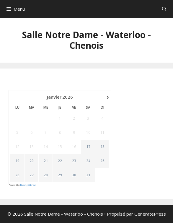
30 (74, 175)
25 (102, 161)
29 (60, 175)
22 (60, 161)
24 (88, 161)
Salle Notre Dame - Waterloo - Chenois (86, 40)
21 (46, 161)
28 (46, 175)
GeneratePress (150, 214)
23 (74, 161)
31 (88, 175)
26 (17, 175)
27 (32, 175)
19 (17, 161)
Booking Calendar (28, 185)
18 (102, 146)
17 (88, 146)
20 (32, 161)
